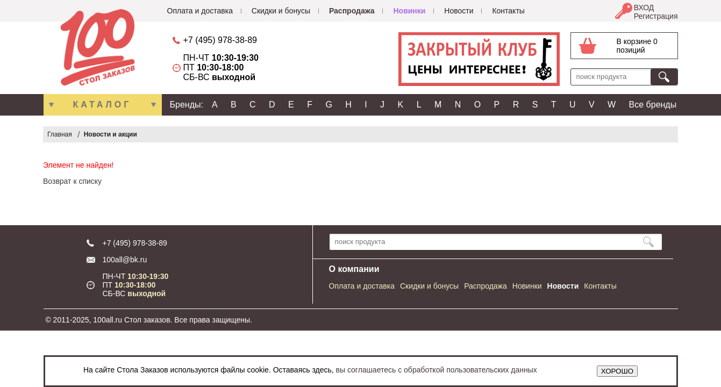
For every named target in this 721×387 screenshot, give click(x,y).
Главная (59, 134)
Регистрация (656, 16)
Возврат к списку (72, 181)
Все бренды (653, 104)
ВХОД (644, 7)
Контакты (508, 10)
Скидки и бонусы (281, 10)
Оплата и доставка (200, 10)
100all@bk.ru (125, 259)
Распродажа (352, 10)
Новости (458, 10)
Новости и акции (110, 134)
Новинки (409, 10)
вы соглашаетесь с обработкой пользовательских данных (436, 370)
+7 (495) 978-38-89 (220, 40)
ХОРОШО (617, 371)
